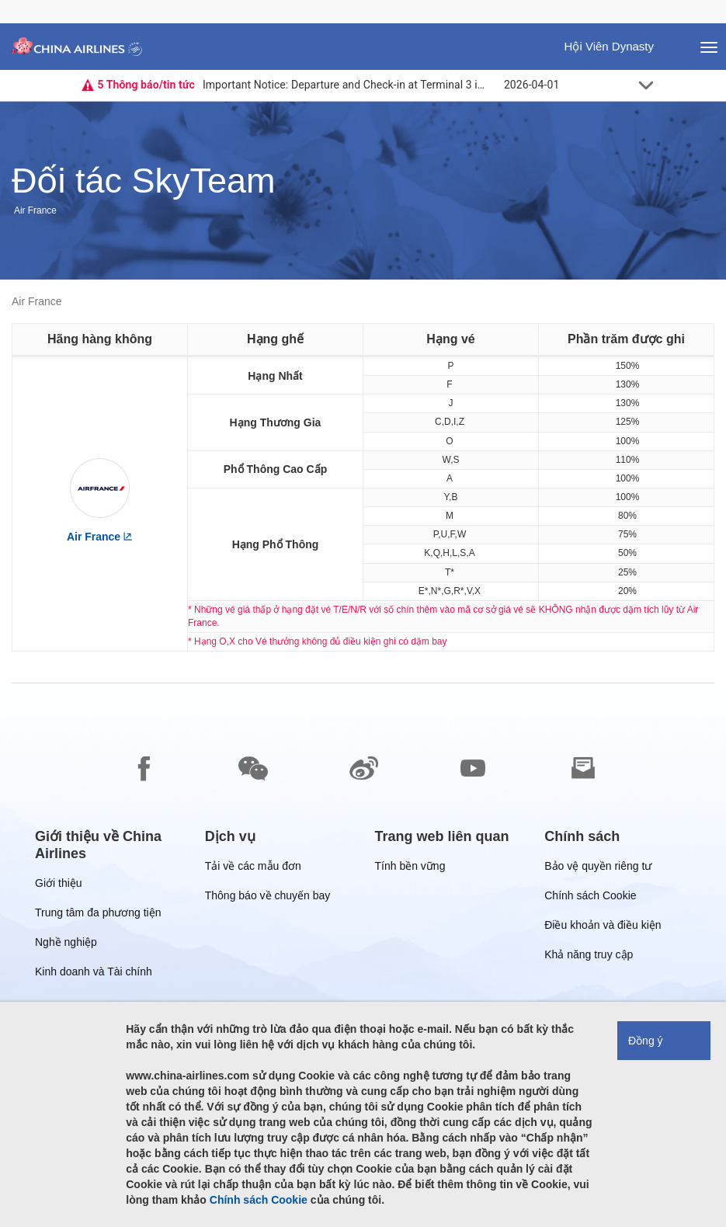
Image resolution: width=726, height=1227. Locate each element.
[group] (108, 845)
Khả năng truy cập (588, 957)
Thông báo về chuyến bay (268, 898)
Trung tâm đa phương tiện (98, 915)
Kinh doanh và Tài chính (93, 974)
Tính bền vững (410, 869)
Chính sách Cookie (590, 898)
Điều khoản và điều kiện (602, 928)
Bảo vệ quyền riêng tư (597, 869)
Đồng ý (645, 1040)
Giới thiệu (58, 886)
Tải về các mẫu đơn (253, 869)
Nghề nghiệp (66, 945)
